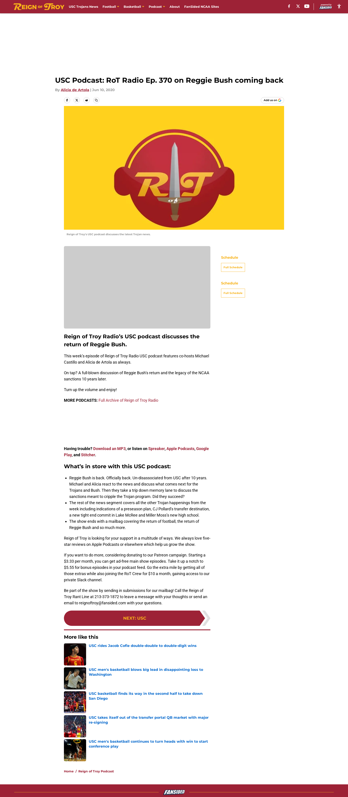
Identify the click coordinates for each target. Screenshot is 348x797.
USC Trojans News (83, 7)
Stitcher (88, 454)
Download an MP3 (109, 448)
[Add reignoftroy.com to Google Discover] (272, 100)
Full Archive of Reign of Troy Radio (128, 400)
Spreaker (156, 448)
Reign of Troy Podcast (96, 771)
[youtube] (306, 6)
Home (69, 771)
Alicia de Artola (75, 90)
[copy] (96, 100)
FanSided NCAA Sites (201, 7)
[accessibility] (339, 6)
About (175, 7)
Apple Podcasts (180, 448)
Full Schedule (233, 267)
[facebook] (289, 6)
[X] (298, 6)
